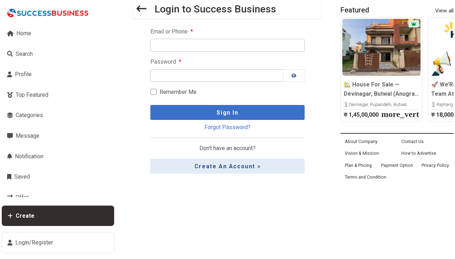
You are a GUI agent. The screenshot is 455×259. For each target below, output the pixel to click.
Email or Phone (171, 31)
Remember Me (178, 92)
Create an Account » (227, 166)
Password (165, 61)
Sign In (227, 112)
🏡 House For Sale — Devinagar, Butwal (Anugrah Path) (381, 89)
